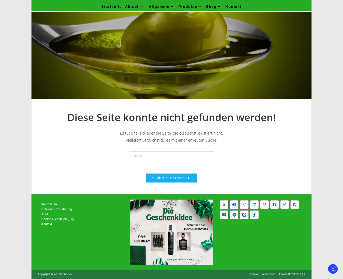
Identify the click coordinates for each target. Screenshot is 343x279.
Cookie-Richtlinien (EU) (57, 219)
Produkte (190, 7)
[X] (224, 204)
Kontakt (234, 7)
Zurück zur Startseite (172, 178)
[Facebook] (234, 204)
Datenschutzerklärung (56, 209)
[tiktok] (254, 214)
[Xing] (284, 204)
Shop (214, 7)
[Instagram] (244, 204)
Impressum (49, 204)
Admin (254, 274)
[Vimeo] (294, 204)
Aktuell (135, 7)
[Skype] (274, 204)
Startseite (111, 7)
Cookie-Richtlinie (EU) (292, 274)
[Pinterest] (264, 204)
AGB (44, 214)
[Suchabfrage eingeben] (171, 155)
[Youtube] (224, 214)
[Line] (244, 214)
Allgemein (162, 7)
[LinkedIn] (254, 204)
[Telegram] (234, 214)
